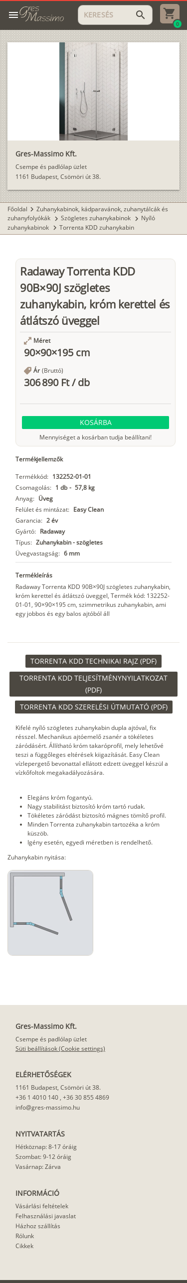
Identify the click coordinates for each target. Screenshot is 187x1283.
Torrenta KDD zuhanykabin (96, 227)
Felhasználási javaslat (45, 1216)
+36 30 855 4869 (86, 1097)
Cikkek (24, 1246)
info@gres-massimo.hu (47, 1107)
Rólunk (24, 1236)
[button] (95, 422)
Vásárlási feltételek (41, 1206)
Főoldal (17, 209)
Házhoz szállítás (37, 1226)
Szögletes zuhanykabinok (96, 218)
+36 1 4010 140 (36, 1097)
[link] (93, 661)
